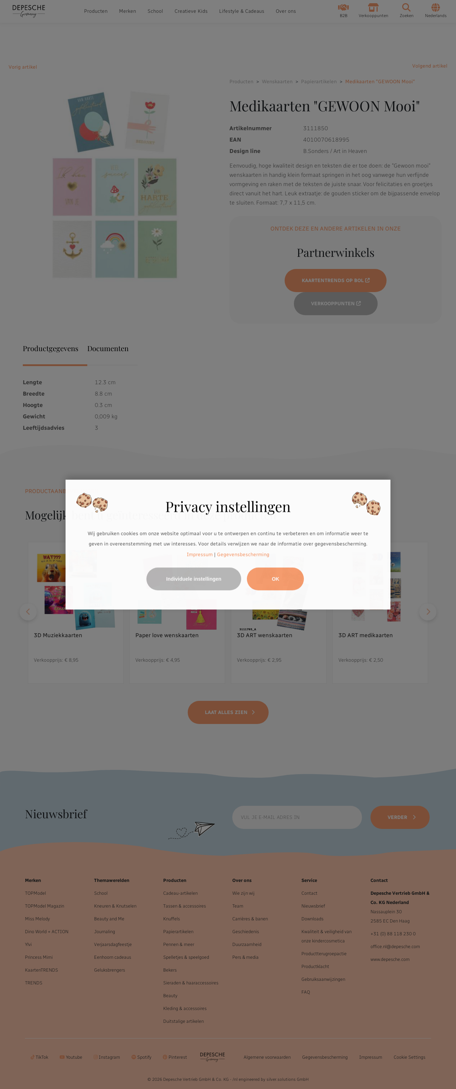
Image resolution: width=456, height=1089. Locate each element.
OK (275, 579)
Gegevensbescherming (243, 554)
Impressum (200, 554)
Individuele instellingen (194, 579)
